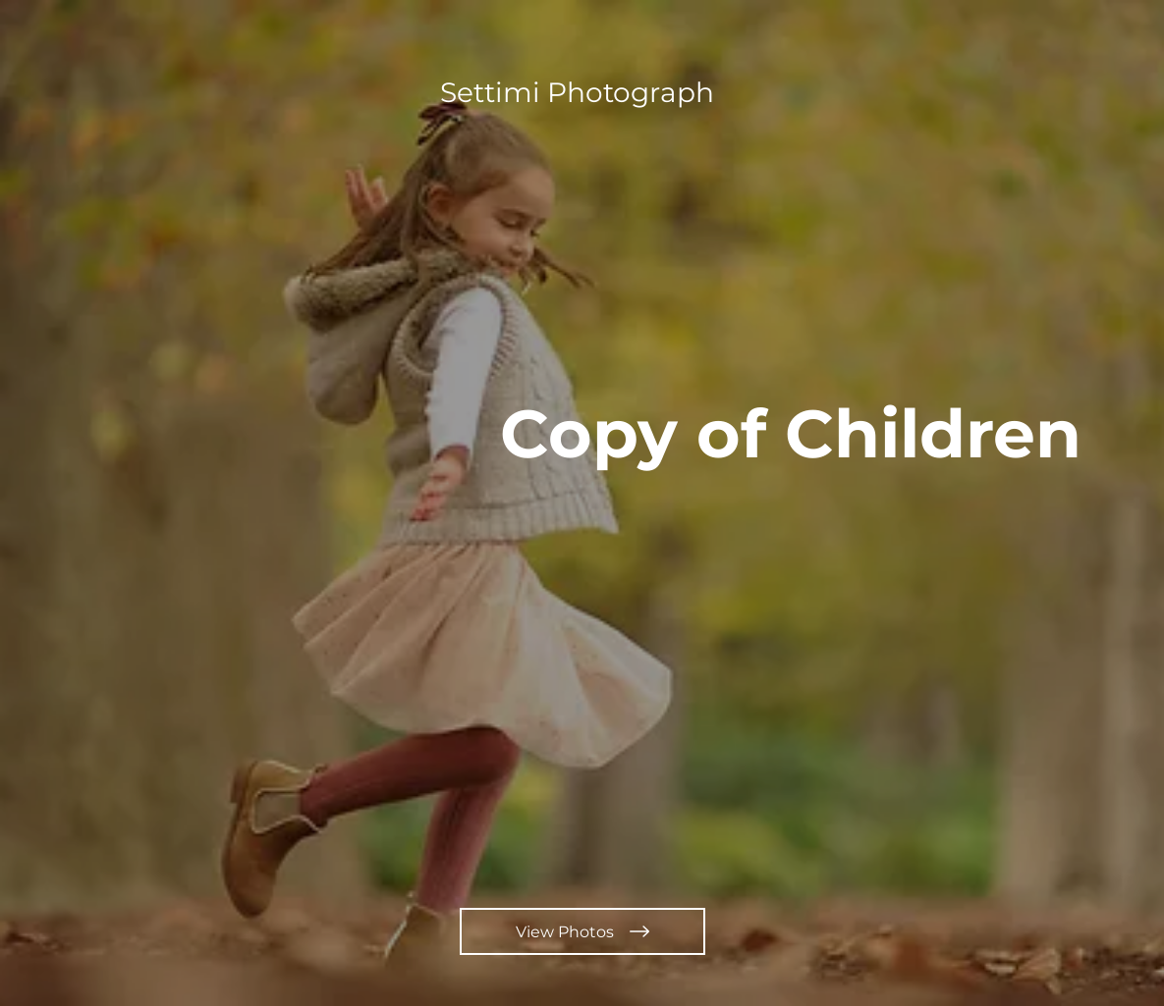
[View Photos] (582, 931)
